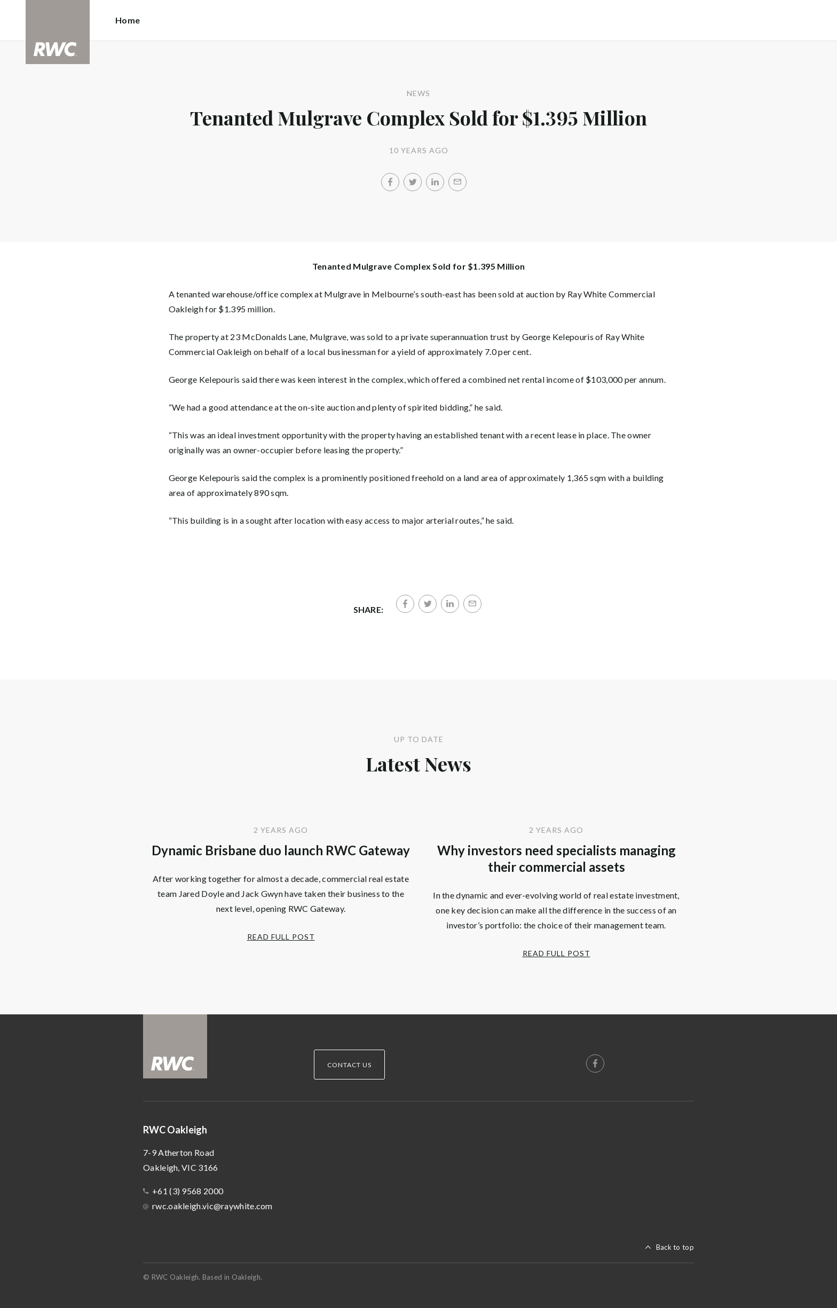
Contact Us (349, 1065)
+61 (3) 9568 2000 (187, 1191)
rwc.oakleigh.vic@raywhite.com (212, 1206)
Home (127, 20)
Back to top (675, 1247)
